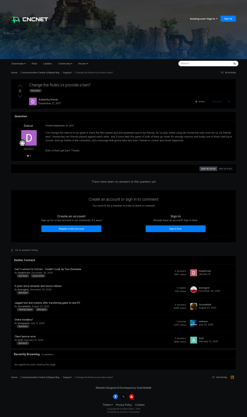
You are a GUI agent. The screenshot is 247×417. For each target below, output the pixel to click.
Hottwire (203, 321)
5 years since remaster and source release (38, 286)
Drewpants (24, 323)
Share (200, 101)
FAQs (34, 63)
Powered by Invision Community (123, 412)
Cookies (140, 404)
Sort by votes (208, 169)
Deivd (53, 99)
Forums (83, 63)
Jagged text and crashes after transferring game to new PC (47, 302)
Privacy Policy (124, 404)
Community (65, 63)
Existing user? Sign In (203, 18)
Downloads (19, 63)
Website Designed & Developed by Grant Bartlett (123, 387)
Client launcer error (25, 336)
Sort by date (225, 169)
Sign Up (228, 18)
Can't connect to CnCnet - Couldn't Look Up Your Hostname (48, 269)
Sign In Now (175, 228)
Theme (108, 404)
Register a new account (71, 228)
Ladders (47, 63)
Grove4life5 (24, 306)
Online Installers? (24, 319)
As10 (20, 340)
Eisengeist (23, 289)
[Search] (195, 63)
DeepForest (24, 272)
